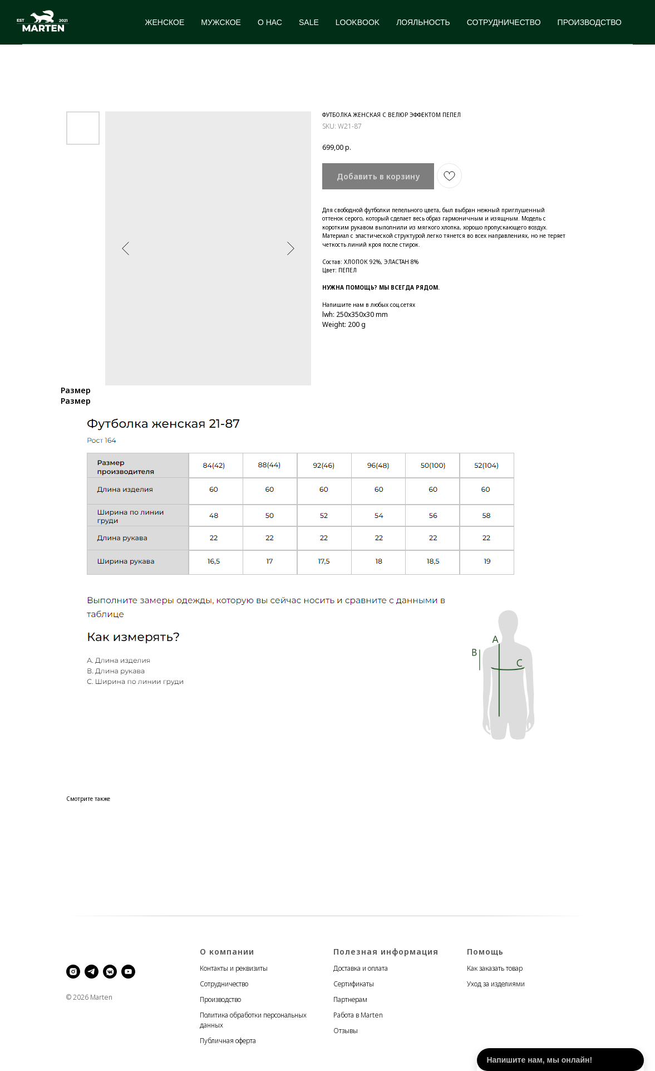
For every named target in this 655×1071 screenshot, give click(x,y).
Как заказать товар (495, 968)
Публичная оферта (228, 1040)
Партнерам (350, 999)
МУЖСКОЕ (221, 22)
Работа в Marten (358, 1015)
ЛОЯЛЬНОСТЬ (423, 22)
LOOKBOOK (358, 22)
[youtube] (128, 972)
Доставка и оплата (360, 968)
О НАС (270, 22)
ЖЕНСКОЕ (165, 22)
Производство (220, 999)
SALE (309, 22)
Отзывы (345, 1030)
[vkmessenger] (110, 972)
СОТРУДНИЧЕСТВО (504, 22)
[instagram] (73, 972)
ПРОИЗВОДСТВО (590, 22)
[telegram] (92, 972)
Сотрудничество (224, 984)
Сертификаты (353, 984)
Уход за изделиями (496, 984)
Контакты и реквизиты (234, 968)
